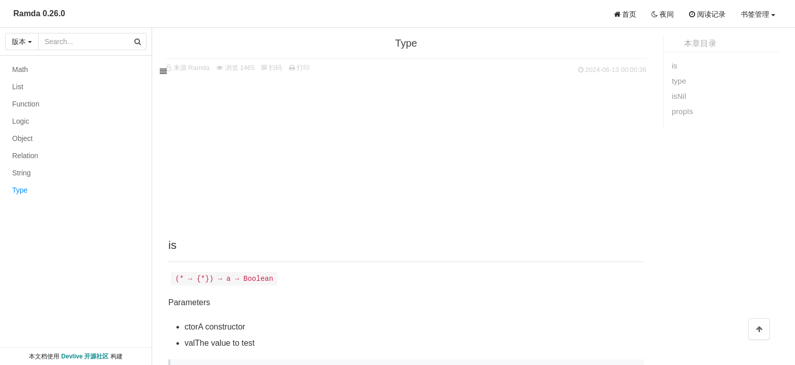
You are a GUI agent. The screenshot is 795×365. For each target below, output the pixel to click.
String (21, 173)
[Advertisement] (412, 153)
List (17, 87)
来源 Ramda (198, 67)
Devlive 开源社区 (85, 356)
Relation (25, 156)
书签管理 (758, 14)
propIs (682, 111)
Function (26, 104)
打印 (306, 67)
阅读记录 (707, 14)
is (674, 65)
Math (20, 69)
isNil (679, 96)
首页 (625, 14)
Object (22, 138)
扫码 (278, 67)
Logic (20, 121)
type (679, 81)
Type (19, 190)
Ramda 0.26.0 (39, 13)
